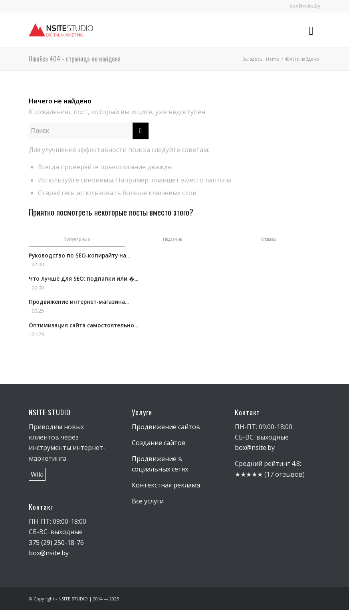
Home (272, 59)
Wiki (37, 474)
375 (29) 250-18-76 (56, 542)
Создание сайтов (159, 442)
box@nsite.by (305, 5)
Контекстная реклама (166, 485)
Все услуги (148, 501)
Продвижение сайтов (166, 426)
